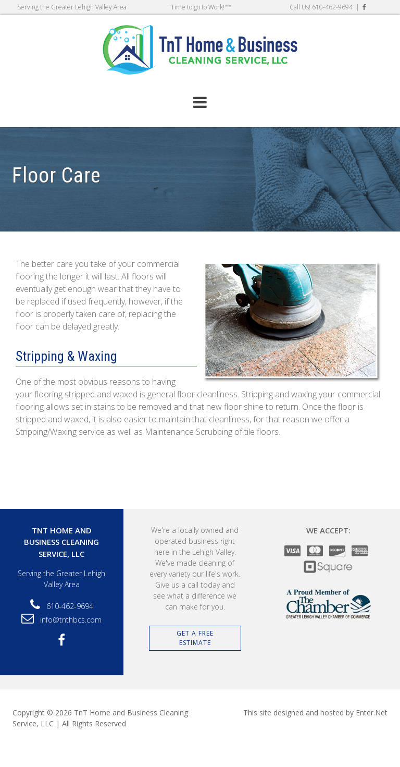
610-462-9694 (332, 7)
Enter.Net (372, 712)
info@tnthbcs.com (71, 620)
